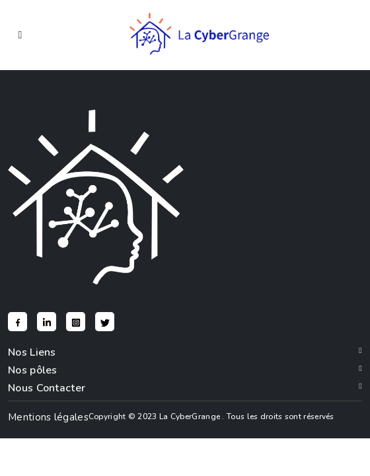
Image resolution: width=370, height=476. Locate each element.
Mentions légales (48, 417)
